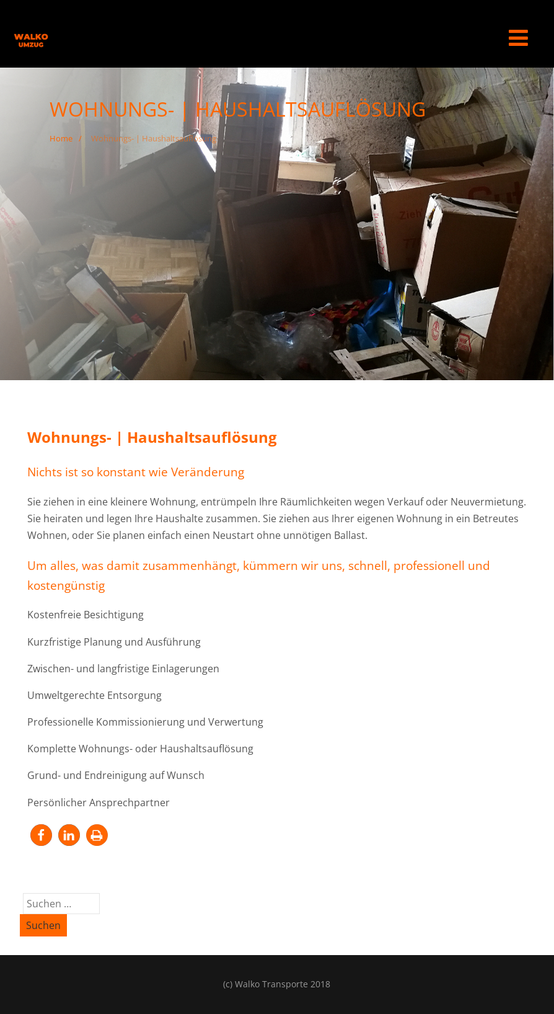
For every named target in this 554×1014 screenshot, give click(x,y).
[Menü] (518, 37)
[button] (41, 835)
